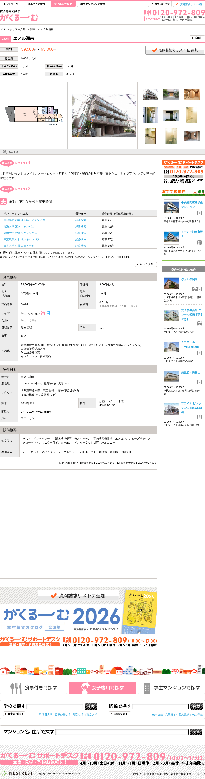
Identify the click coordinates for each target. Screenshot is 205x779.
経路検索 (80, 220)
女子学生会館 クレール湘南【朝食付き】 (192, 315)
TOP (11, 4)
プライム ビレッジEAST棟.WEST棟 (191, 408)
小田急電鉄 (182, 714)
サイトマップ (197, 773)
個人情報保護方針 (162, 773)
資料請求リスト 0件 (191, 4)
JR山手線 (197, 714)
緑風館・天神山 (190, 372)
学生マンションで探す (92, 4)
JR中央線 (157, 714)
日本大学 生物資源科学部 (19, 245)
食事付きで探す (36, 4)
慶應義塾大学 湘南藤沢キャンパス (24, 220)
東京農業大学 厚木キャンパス (22, 239)
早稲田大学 (46, 714)
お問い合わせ (160, 4)
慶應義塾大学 (63, 714)
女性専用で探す (102, 688)
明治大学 (78, 714)
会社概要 (181, 773)
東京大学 (91, 714)
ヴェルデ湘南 (189, 279)
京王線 (169, 714)
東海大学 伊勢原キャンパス (20, 232)
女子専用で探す (63, 4)
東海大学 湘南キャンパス (20, 226)
